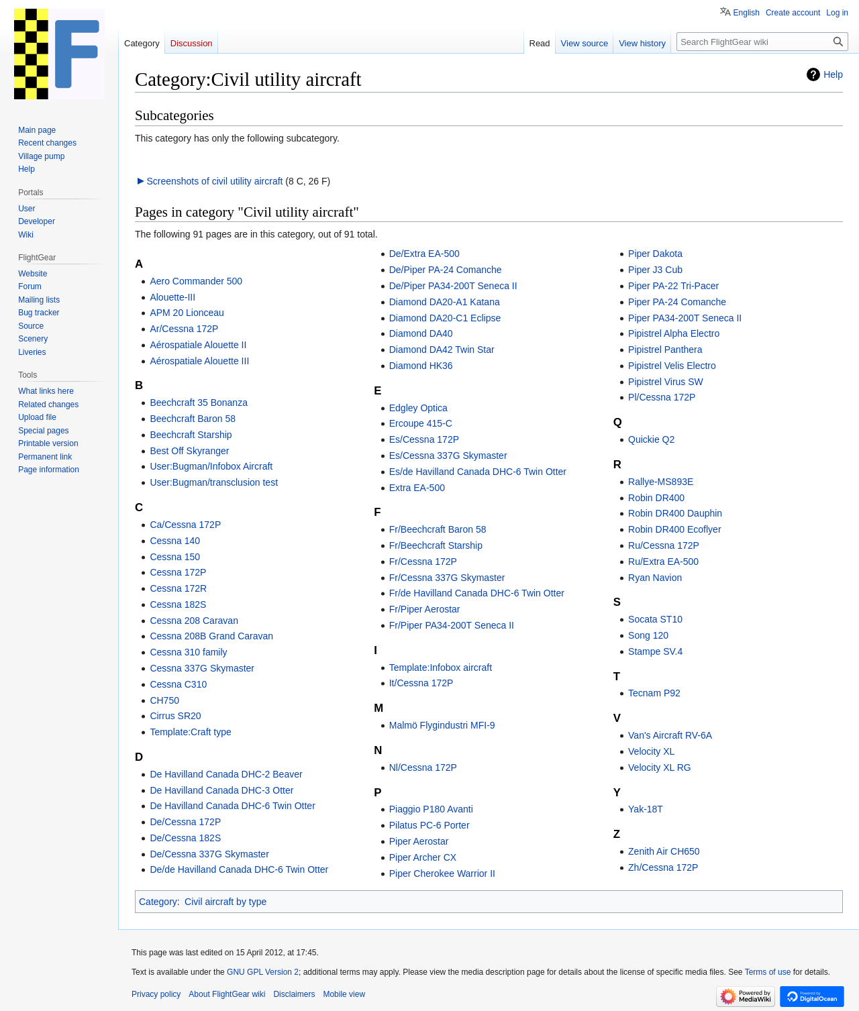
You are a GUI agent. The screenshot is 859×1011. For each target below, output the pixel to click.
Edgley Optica (418, 408)
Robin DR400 (656, 497)
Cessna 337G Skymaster (202, 668)
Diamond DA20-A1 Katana (444, 302)
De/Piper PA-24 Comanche (445, 269)
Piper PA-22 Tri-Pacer (673, 285)
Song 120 (648, 635)
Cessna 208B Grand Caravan (211, 636)
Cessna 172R (178, 588)
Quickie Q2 (651, 439)
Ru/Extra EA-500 (663, 561)
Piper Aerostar (419, 841)
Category (158, 901)
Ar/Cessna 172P (184, 328)
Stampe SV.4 (655, 651)
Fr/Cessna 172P (423, 561)
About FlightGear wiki (227, 994)
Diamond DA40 (421, 333)
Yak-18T (645, 809)
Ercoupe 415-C (420, 423)
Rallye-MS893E (660, 481)
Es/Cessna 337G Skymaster (448, 455)
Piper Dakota (655, 253)
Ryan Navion (655, 577)
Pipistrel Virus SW (665, 381)
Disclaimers (294, 994)
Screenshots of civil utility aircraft (214, 181)
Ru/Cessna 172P (663, 545)
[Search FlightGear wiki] (762, 41)
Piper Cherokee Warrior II (442, 873)
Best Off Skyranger (189, 450)
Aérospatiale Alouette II (198, 344)
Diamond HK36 (421, 365)
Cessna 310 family (188, 652)
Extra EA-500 (417, 487)
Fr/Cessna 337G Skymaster (447, 577)
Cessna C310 (178, 684)
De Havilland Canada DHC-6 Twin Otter (232, 805)
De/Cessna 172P (185, 821)
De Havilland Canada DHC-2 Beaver (226, 774)
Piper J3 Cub (655, 269)
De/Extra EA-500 (424, 253)
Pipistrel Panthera (665, 349)
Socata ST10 (655, 619)
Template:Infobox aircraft (440, 667)
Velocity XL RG (659, 767)
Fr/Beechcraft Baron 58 (438, 529)
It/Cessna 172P (421, 683)
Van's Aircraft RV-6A (670, 735)
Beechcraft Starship (191, 434)
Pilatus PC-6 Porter (429, 825)
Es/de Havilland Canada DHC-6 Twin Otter (477, 471)
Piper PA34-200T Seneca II (685, 318)
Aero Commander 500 (196, 281)
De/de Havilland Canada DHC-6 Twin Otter (239, 869)
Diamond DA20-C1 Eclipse (445, 318)
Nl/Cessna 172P (423, 767)
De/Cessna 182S (185, 838)
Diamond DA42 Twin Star (442, 349)
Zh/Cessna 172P (663, 867)
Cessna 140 (175, 540)
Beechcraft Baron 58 (193, 418)
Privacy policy (156, 994)
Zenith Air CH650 (664, 851)
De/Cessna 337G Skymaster (209, 854)
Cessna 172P (178, 572)
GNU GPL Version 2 (263, 972)
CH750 (164, 700)
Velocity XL (651, 751)
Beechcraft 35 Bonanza (199, 402)
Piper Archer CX (422, 857)
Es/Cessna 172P (424, 439)
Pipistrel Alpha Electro (673, 333)
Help (833, 74)
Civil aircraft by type (225, 901)
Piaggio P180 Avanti (431, 809)
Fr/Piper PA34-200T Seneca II (451, 625)
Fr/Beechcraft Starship (436, 545)
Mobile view (344, 994)
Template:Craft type (190, 732)
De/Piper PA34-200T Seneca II (453, 285)
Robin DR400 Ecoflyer (674, 529)
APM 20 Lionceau (187, 312)
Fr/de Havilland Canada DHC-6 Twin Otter (476, 593)
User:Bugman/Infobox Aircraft (211, 466)
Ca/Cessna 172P (185, 524)
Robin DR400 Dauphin (675, 513)
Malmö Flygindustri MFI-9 (442, 725)
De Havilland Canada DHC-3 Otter (221, 790)
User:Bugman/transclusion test (214, 482)
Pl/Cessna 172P (661, 397)
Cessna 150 (175, 556)
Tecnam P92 (654, 693)
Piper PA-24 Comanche (677, 302)
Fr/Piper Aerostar (424, 609)
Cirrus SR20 (175, 715)
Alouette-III (172, 297)
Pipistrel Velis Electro (672, 365)
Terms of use (768, 972)
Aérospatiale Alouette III (199, 361)
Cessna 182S (178, 604)
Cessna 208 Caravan (194, 620)
